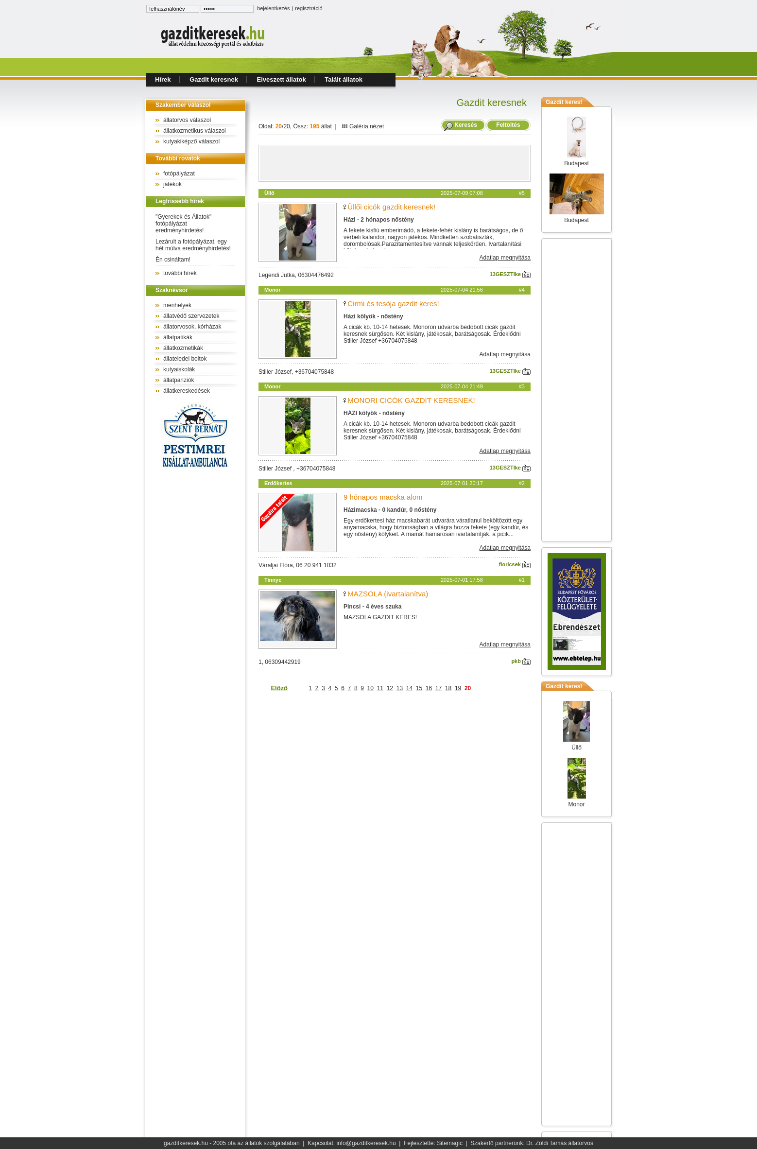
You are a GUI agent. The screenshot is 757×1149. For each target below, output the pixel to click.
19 (458, 688)
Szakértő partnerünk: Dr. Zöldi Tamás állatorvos (531, 1143)
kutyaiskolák (179, 369)
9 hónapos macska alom (383, 497)
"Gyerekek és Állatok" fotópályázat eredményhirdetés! (183, 223)
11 (380, 688)
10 (370, 688)
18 (448, 688)
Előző (279, 688)
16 (429, 688)
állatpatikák (177, 337)
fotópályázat (179, 173)
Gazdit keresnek (213, 79)
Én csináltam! (172, 259)
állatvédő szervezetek (191, 316)
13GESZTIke (510, 274)
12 (390, 688)
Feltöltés (508, 125)
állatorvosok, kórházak (192, 326)
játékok (172, 184)
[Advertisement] (394, 163)
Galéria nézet (363, 126)
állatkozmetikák (183, 348)
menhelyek (177, 305)
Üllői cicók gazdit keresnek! (391, 207)
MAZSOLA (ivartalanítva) (387, 594)
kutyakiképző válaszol (191, 141)
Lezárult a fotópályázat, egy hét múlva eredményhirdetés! (193, 245)
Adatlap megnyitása (505, 257)
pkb (521, 661)
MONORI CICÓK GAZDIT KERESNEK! (411, 400)
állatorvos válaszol (187, 120)
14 (409, 688)
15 (419, 688)
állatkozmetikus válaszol (194, 130)
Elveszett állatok (281, 79)
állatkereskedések (186, 390)
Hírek (163, 79)
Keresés (465, 125)
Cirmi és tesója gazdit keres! (393, 303)
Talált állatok (343, 79)
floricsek (515, 564)
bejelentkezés (273, 8)
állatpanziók (178, 380)
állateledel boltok (184, 358)
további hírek (180, 273)
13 (399, 688)
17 (438, 688)
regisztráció (308, 8)
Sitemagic (450, 1143)
